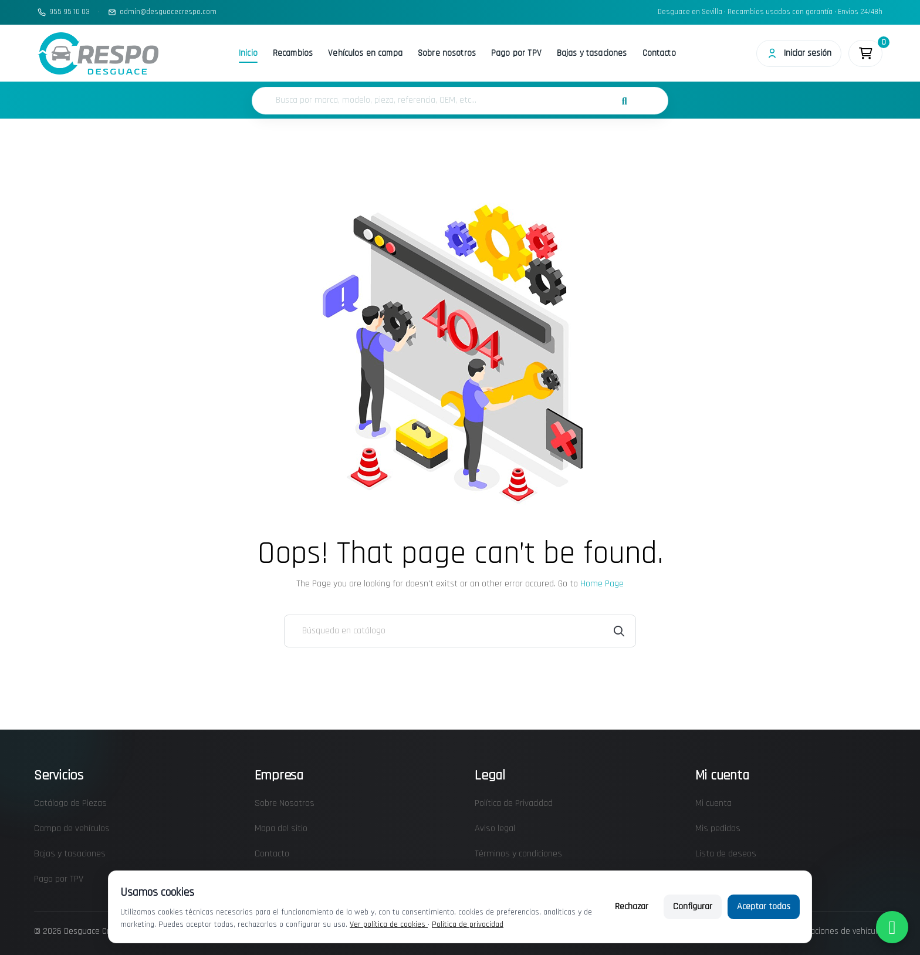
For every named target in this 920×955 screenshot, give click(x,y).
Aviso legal (495, 828)
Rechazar (631, 906)
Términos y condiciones (518, 854)
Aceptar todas (763, 906)
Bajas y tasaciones (592, 53)
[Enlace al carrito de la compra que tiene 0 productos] (865, 53)
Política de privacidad (467, 924)
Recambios (293, 53)
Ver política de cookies (389, 924)
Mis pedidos (717, 828)
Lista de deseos (725, 854)
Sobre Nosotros (284, 803)
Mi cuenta (713, 803)
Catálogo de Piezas (70, 803)
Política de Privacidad (514, 803)
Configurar (692, 906)
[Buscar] (460, 631)
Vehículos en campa (365, 53)
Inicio (248, 53)
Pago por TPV (516, 53)
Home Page (602, 584)
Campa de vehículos (72, 828)
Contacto (659, 53)
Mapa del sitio (281, 828)
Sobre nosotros (447, 53)
